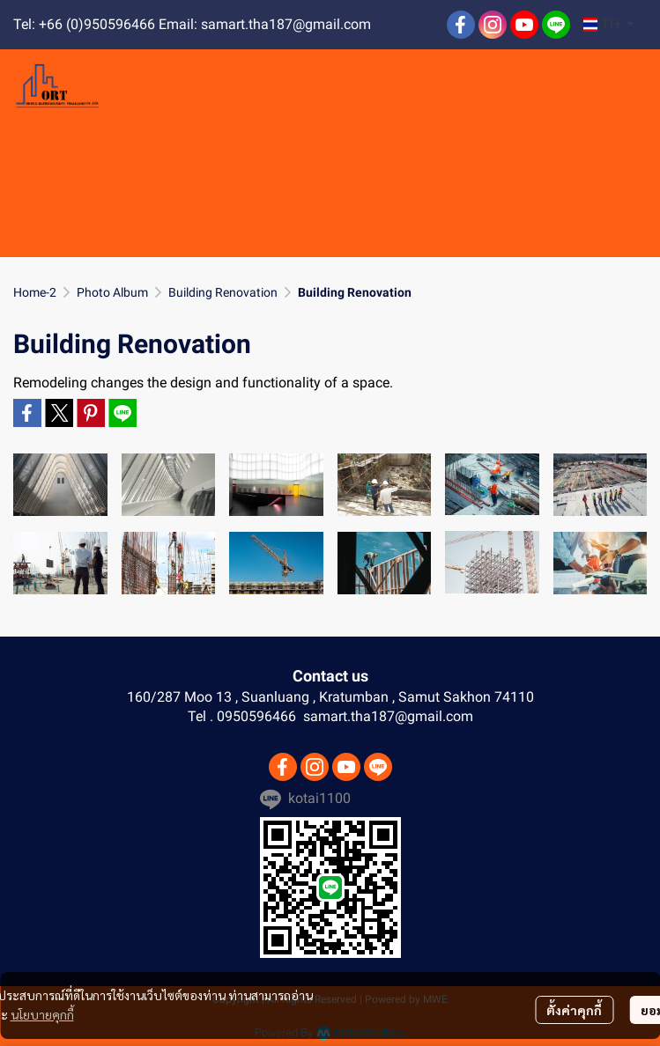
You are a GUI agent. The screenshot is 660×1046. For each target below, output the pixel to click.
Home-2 (34, 292)
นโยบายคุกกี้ (42, 1014)
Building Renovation (223, 292)
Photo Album (112, 292)
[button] (608, 24)
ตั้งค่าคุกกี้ (574, 1010)
